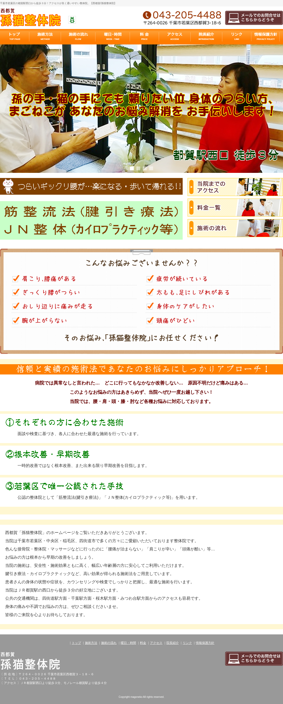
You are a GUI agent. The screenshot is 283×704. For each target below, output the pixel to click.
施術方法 (91, 643)
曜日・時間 (128, 643)
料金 (143, 643)
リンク (187, 643)
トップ (76, 643)
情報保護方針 (205, 643)
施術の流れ (109, 643)
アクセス (156, 643)
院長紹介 (172, 643)
